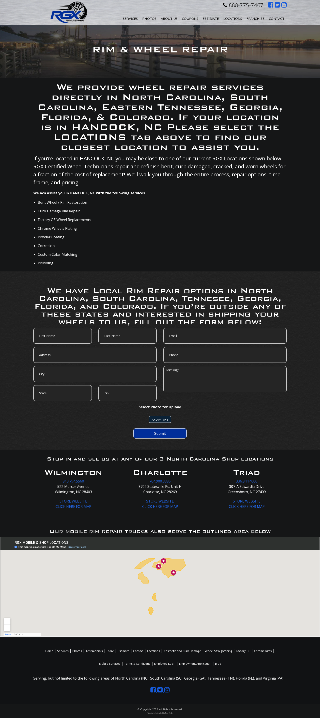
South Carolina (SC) (166, 678)
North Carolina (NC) (131, 678)
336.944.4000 (246, 481)
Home (49, 651)
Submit (160, 433)
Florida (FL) (245, 678)
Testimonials (94, 651)
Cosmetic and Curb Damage (182, 651)
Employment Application (195, 664)
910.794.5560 (73, 481)
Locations (153, 651)
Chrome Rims (263, 651)
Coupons (190, 18)
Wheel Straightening (218, 651)
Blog (218, 664)
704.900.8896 (160, 481)
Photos (149, 18)
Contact (276, 18)
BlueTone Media (167, 713)
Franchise (255, 18)
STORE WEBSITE (73, 501)
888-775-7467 (243, 5)
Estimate (211, 18)
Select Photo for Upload (160, 407)
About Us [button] (169, 18)
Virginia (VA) (273, 678)
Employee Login (164, 664)
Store (110, 651)
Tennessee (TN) (220, 678)
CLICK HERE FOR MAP (73, 506)
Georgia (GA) (194, 678)
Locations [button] (232, 18)
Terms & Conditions (137, 664)
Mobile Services (109, 664)
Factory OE (243, 651)
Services (130, 18)
